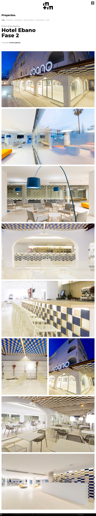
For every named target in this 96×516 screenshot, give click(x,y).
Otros (48, 20)
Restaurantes (18, 20)
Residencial (10, 20)
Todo (3, 20)
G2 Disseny (80, 514)
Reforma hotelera (29, 20)
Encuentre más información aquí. (60, 514)
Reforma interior (40, 20)
